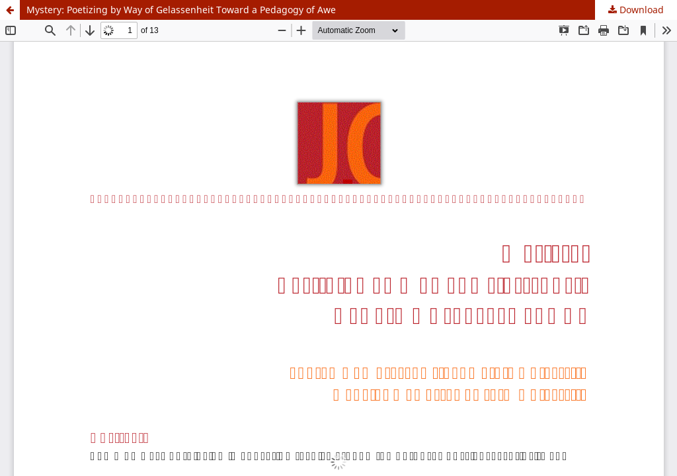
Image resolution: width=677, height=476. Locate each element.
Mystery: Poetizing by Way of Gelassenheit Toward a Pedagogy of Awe (181, 9)
